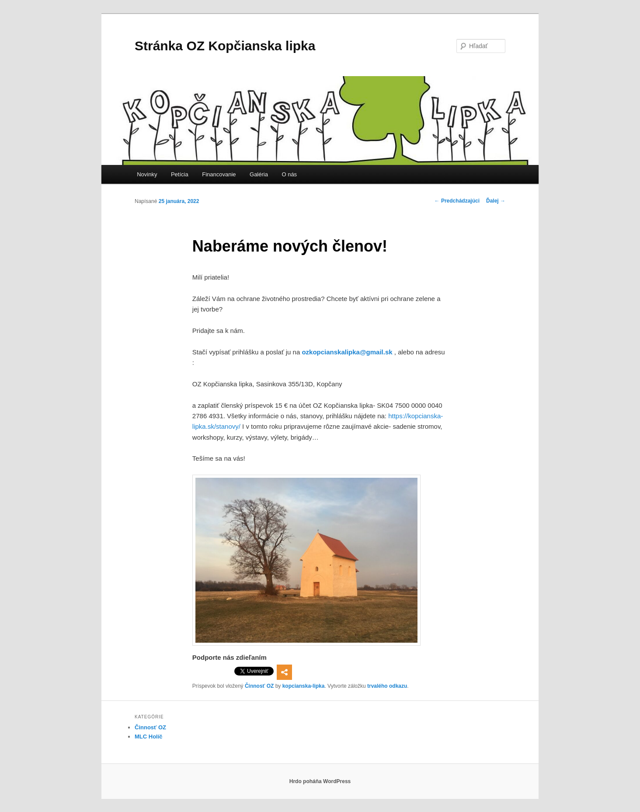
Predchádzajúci (457, 201)
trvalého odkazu (387, 686)
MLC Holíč (149, 736)
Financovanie (219, 174)
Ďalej (495, 201)
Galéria (259, 174)
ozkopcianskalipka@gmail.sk (347, 352)
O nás (289, 174)
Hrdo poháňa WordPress (320, 781)
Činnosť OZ (259, 686)
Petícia (179, 174)
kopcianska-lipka (303, 686)
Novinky (147, 174)
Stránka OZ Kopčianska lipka (225, 45)
